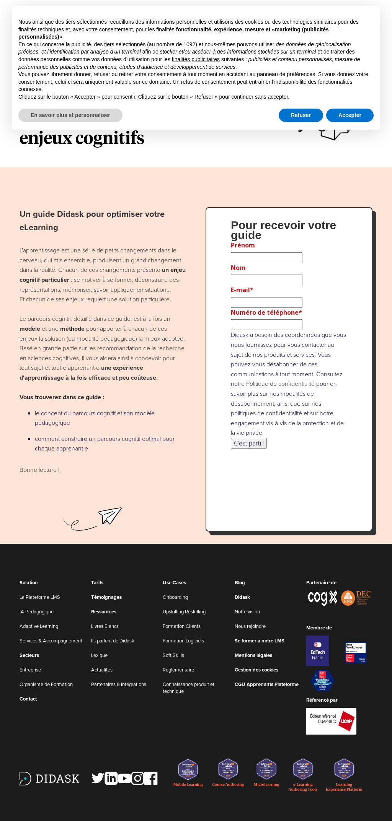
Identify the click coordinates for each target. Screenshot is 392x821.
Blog (240, 582)
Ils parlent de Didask (112, 641)
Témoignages (106, 597)
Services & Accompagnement (51, 641)
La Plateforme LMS (40, 597)
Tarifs (97, 582)
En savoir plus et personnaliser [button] (70, 115)
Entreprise (30, 670)
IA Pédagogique (37, 612)
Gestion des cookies (256, 670)
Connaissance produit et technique (188, 688)
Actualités (102, 670)
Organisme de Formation (46, 684)
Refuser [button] (301, 115)
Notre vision (247, 612)
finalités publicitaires (196, 59)
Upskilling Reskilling (184, 612)
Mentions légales (253, 655)
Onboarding (175, 597)
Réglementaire (178, 670)
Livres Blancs (105, 626)
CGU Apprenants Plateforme (267, 684)
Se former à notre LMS (259, 641)
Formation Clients (182, 626)
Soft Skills (173, 655)
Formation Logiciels (183, 641)
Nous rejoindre (250, 626)
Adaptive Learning (39, 626)
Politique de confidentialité (280, 383)
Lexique (99, 655)
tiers (109, 44)
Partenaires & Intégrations (118, 684)
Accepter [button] (349, 115)
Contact (28, 699)
